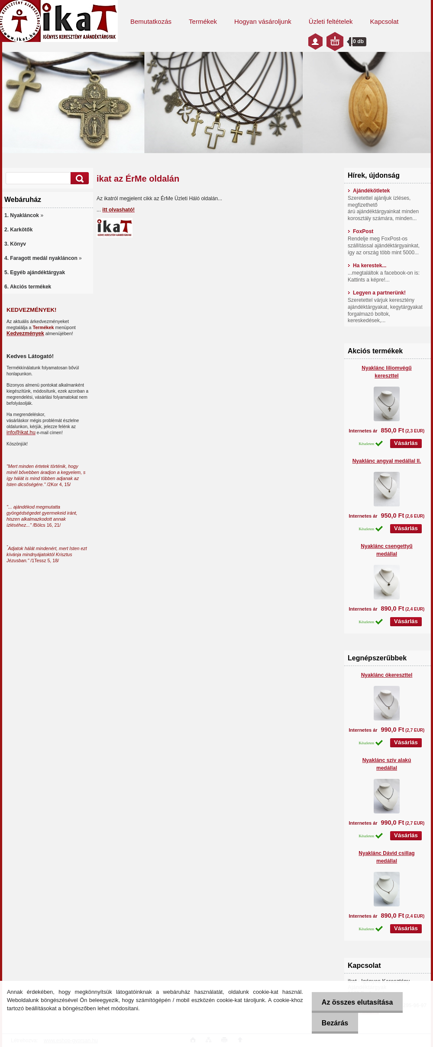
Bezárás (333, 1023)
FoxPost (360, 231)
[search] (78, 178)
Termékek (203, 21)
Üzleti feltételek (331, 21)
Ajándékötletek (369, 191)
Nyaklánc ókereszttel (387, 675)
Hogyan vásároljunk (262, 21)
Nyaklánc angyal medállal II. (386, 461)
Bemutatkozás (150, 21)
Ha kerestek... (367, 266)
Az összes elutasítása (356, 1002)
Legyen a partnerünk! (377, 293)
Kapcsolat (384, 21)
